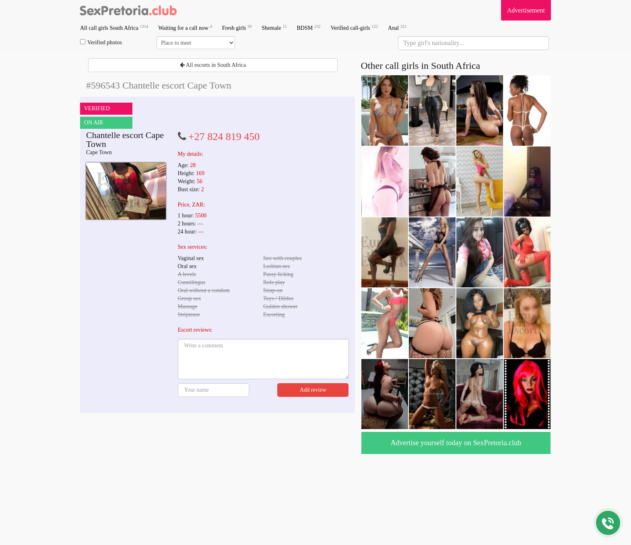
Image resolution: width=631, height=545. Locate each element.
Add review (313, 390)
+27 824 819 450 (224, 136)
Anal (397, 27)
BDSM (308, 27)
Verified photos (101, 42)
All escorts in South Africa (213, 65)
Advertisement (526, 10)
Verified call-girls (354, 27)
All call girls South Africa (114, 27)
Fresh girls (237, 27)
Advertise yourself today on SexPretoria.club (456, 443)
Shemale (274, 27)
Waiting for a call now (185, 27)
